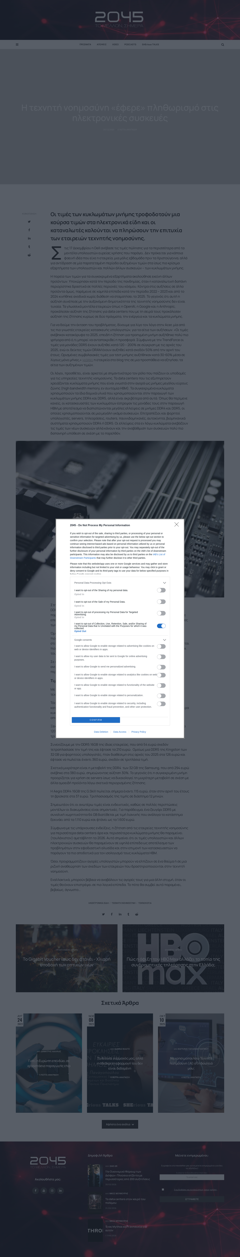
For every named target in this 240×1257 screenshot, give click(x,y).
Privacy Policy (139, 731)
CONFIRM (96, 720)
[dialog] (120, 628)
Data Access (119, 731)
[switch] (161, 590)
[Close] (177, 525)
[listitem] (120, 583)
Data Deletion (101, 731)
